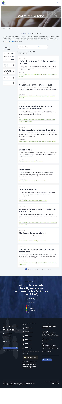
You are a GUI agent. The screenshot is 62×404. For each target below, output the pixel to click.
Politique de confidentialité (28, 398)
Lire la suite (31, 314)
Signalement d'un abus (10, 364)
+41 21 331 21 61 (8, 350)
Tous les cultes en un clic (9, 357)
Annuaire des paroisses (30, 399)
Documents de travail (18, 399)
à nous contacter (9, 41)
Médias (19, 398)
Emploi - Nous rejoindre (8, 400)
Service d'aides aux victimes (9, 366)
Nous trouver (8, 354)
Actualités (9, 53)
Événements (9, 56)
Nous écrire (8, 352)
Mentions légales (13, 398)
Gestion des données (23, 400)
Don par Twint (47, 375)
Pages (9, 60)
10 (48, 285)
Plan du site (5, 398)
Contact (16, 400)
